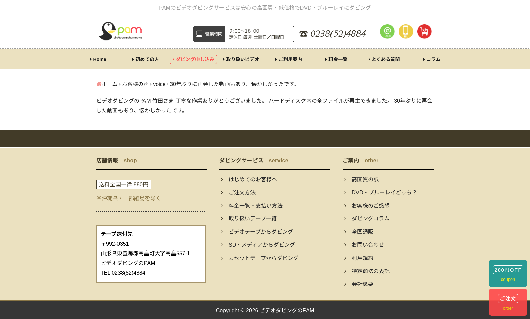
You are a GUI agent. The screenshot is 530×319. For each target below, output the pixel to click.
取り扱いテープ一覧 (249, 218)
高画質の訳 (361, 179)
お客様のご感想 (367, 206)
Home (98, 59)
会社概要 (358, 284)
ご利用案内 (288, 59)
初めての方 (145, 59)
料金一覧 (336, 59)
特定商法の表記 (367, 271)
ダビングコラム (367, 218)
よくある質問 (384, 59)
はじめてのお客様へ (249, 179)
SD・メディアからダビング (258, 245)
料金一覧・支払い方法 (252, 206)
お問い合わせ (364, 245)
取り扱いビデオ (241, 59)
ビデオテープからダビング (257, 232)
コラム (431, 59)
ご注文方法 (238, 192)
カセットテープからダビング (259, 258)
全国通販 (358, 232)
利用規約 (358, 258)
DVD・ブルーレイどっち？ (380, 192)
